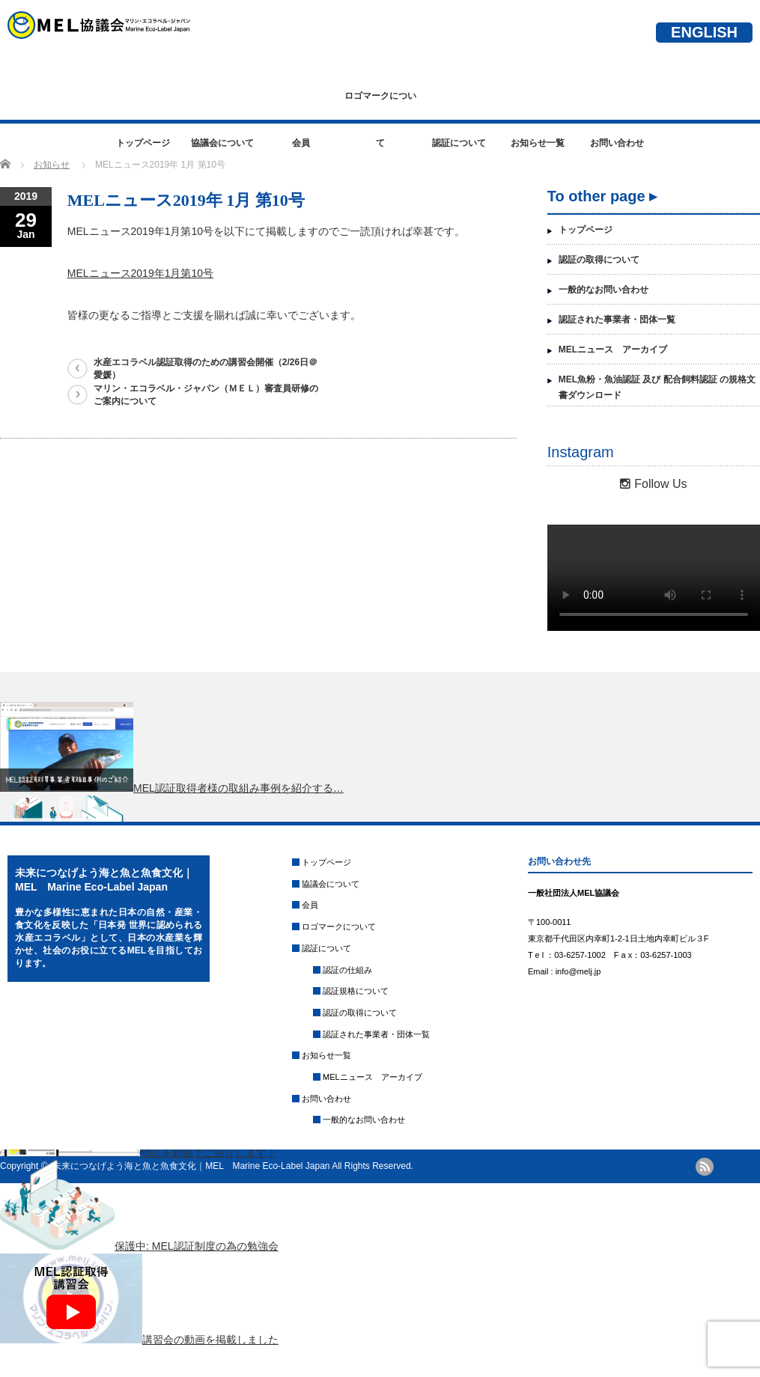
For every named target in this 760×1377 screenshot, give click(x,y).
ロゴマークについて (380, 105)
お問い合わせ (617, 143)
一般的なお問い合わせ (603, 289)
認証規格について (356, 990)
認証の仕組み (347, 969)
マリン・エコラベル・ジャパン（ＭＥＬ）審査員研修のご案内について (206, 394)
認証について (459, 143)
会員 (301, 143)
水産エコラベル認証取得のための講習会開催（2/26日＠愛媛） (205, 368)
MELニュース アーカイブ (613, 349)
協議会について (222, 143)
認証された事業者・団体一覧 (617, 319)
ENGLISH (704, 32)
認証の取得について (599, 259)
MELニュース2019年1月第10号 (140, 273)
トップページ (143, 143)
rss (705, 1167)
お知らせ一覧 (538, 143)
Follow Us (653, 483)
